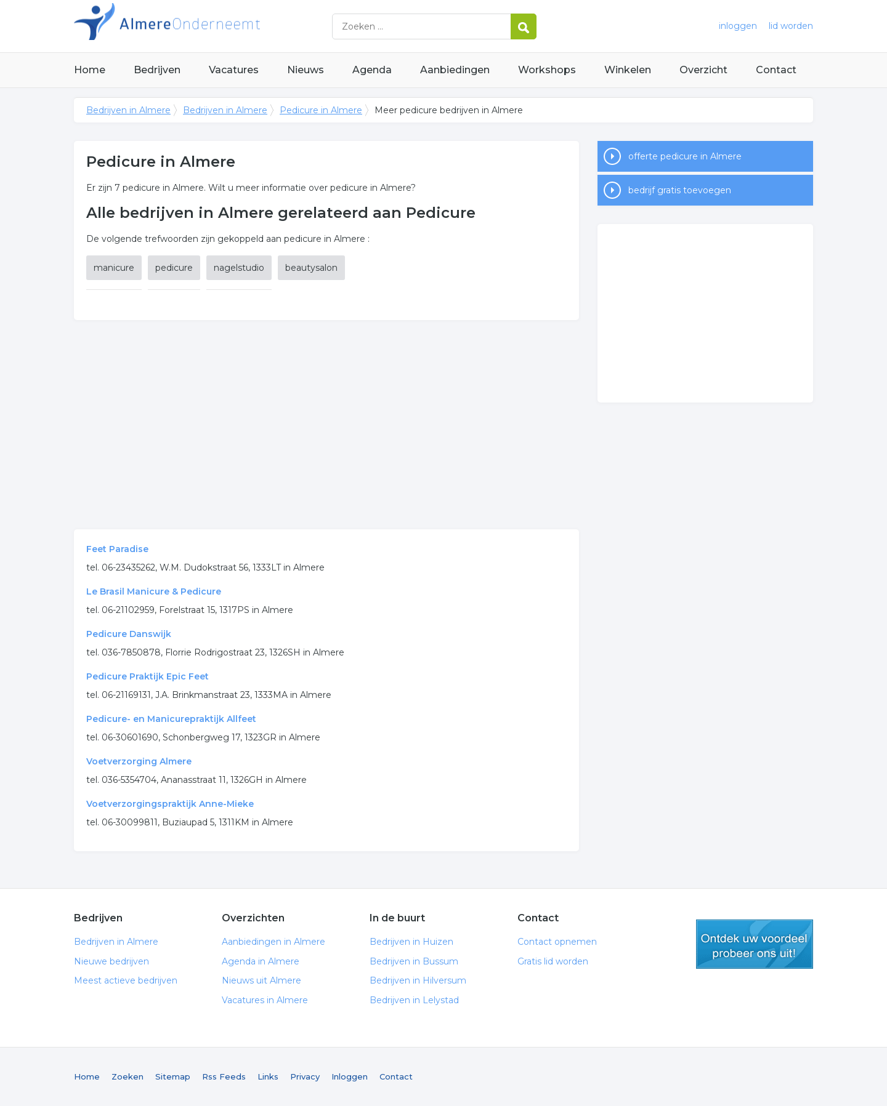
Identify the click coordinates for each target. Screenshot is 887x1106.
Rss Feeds (224, 1076)
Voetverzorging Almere (139, 761)
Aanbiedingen (455, 70)
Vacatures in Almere (265, 1000)
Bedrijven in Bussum (414, 961)
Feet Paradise (117, 549)
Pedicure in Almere (321, 110)
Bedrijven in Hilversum (418, 980)
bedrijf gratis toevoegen (679, 190)
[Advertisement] (326, 425)
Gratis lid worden (552, 961)
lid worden (791, 25)
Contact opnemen (557, 941)
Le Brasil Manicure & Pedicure (153, 591)
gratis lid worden (754, 944)
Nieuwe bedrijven (111, 961)
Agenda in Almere (260, 961)
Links (267, 1076)
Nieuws (305, 70)
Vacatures (234, 70)
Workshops (547, 70)
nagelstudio (239, 267)
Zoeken (127, 1076)
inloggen (738, 25)
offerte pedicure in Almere (685, 156)
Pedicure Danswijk (128, 633)
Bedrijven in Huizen (411, 941)
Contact (776, 70)
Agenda (372, 70)
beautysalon (311, 267)
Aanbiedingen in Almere (273, 941)
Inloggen (349, 1076)
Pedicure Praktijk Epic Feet (147, 676)
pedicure (174, 267)
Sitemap (172, 1076)
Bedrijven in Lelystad (414, 1000)
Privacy (305, 1076)
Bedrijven (157, 70)
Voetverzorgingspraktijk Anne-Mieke (170, 803)
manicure (114, 267)
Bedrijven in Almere (228, 26)
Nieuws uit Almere (261, 980)
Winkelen (627, 70)
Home (89, 70)
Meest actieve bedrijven (125, 980)
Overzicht (703, 70)
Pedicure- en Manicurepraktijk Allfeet (171, 718)
